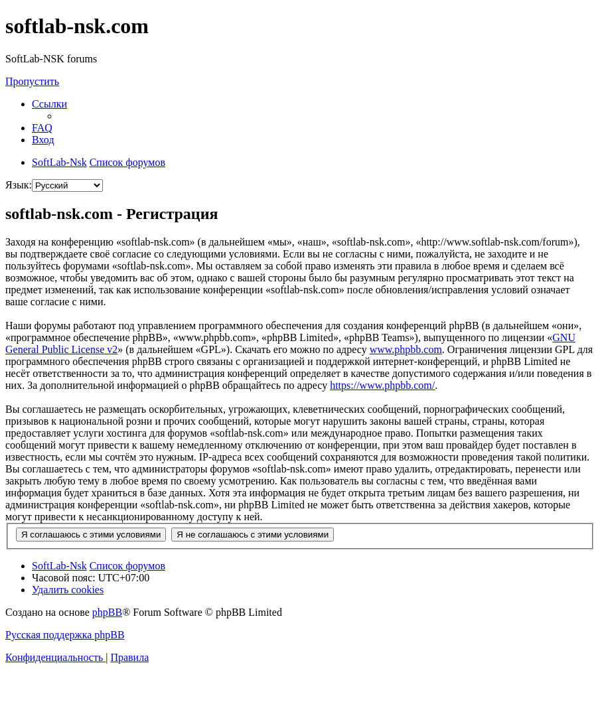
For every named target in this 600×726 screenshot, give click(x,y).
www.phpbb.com (406, 349)
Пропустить (32, 81)
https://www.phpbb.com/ (382, 385)
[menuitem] (42, 127)
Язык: (18, 184)
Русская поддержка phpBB (65, 634)
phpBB (107, 612)
